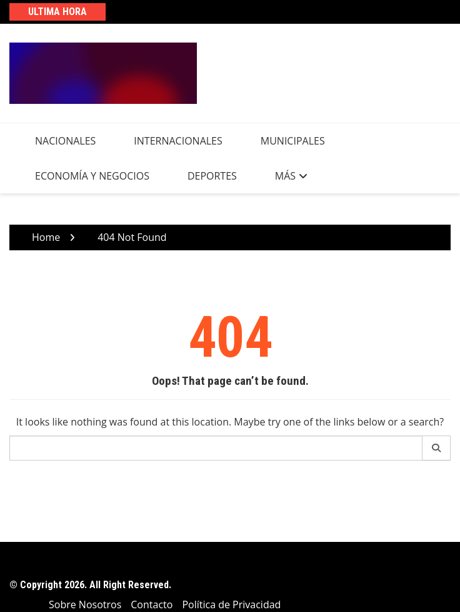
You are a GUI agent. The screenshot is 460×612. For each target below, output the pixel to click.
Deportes (212, 176)
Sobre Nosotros (85, 604)
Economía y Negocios (92, 176)
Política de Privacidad (231, 604)
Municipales (293, 141)
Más (285, 176)
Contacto (151, 604)
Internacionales (178, 141)
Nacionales (65, 141)
